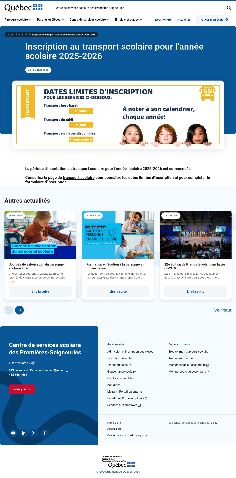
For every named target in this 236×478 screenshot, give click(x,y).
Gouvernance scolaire (121, 371)
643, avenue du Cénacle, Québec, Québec (38, 371)
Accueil (11, 34)
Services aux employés (124, 405)
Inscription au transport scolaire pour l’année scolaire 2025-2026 (63, 34)
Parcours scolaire (17, 19)
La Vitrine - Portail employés (127, 398)
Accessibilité (114, 428)
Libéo (214, 422)
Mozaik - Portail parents (124, 391)
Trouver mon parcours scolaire (188, 351)
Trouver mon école (214, 20)
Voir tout (223, 310)
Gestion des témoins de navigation (127, 435)
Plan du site (114, 422)
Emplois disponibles (120, 378)
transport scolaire (79, 177)
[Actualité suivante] (19, 310)
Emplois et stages (128, 19)
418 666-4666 (18, 374)
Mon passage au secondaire (189, 365)
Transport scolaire (119, 365)
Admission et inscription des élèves (130, 351)
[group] (40, 255)
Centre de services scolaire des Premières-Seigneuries (89, 8)
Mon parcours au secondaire (189, 371)
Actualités (184, 19)
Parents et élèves (50, 19)
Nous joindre (163, 19)
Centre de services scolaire (89, 19)
